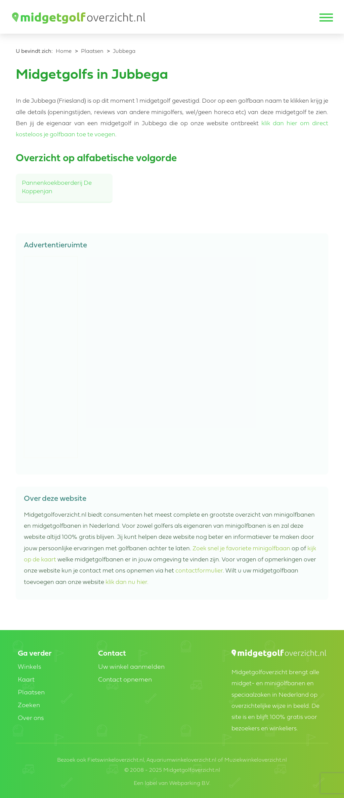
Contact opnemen (125, 680)
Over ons (31, 718)
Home (64, 51)
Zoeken (29, 705)
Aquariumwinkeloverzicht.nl (181, 760)
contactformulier (199, 571)
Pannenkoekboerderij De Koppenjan (57, 187)
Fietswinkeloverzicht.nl (115, 760)
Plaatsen (92, 51)
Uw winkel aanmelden (131, 667)
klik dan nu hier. (126, 582)
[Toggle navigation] (325, 18)
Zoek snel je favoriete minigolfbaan (241, 549)
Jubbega (124, 51)
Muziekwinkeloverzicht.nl (255, 760)
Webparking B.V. (189, 783)
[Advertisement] (51, 357)
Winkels (29, 667)
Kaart (26, 680)
